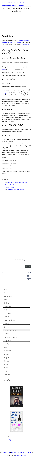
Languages (7, 341)
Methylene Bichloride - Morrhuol (16, 189)
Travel (6, 371)
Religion (6, 358)
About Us (23, 452)
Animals (6, 293)
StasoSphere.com (20, 455)
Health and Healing (10, 330)
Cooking (6, 323)
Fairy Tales (7, 313)
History (6, 334)
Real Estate (7, 351)
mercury (4, 93)
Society (6, 364)
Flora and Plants (9, 320)
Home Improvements (10, 337)
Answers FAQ (7, 440)
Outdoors (7, 375)
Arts (5, 300)
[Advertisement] (16, 22)
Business (7, 303)
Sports (6, 368)
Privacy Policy (5, 452)
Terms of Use (15, 452)
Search (29, 452)
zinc (8, 94)
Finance (6, 317)
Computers (7, 306)
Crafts (6, 310)
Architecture (8, 296)
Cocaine (4, 69)
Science (6, 361)
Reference (7, 354)
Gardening (7, 327)
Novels (6, 347)
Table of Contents (9, 187)
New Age (7, 344)
